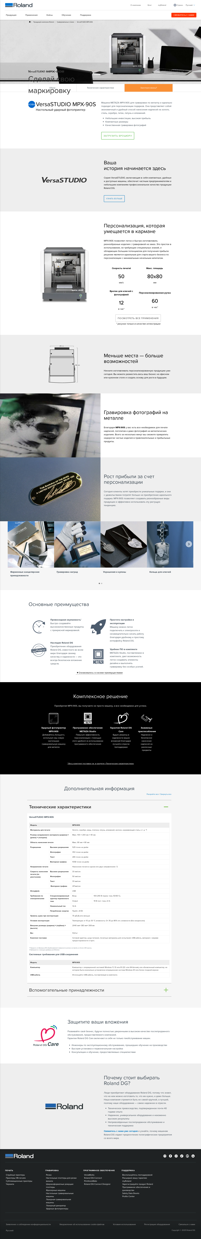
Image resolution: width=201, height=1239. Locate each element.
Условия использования (124, 1224)
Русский (190, 5)
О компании (136, 5)
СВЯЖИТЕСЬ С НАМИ (184, 15)
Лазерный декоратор (56, 1205)
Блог (150, 5)
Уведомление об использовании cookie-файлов (81, 1224)
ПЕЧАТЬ (9, 1170)
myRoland (162, 5)
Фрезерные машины (55, 1190)
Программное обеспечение (99, 1170)
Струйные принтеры (15, 1174)
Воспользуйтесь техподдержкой (137, 1174)
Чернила (10, 1184)
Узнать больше (114, 198)
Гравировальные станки (65, 22)
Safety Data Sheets (130, 1193)
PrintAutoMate (90, 1181)
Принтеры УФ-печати (16, 1177)
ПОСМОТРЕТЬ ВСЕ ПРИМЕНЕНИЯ (138, 318)
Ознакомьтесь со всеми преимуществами (99, 672)
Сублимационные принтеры (19, 1181)
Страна (180, 5)
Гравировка (52, 1170)
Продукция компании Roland (43, 22)
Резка (48, 1174)
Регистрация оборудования (157, 1224)
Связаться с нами (187, 1224)
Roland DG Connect (93, 1177)
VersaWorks (89, 1174)
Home (30, 22)
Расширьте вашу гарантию (134, 1177)
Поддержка (128, 1170)
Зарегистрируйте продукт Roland (137, 1184)
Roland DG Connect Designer (97, 1184)
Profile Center (128, 1196)
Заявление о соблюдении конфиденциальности (28, 1224)
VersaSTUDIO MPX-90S (85, 22)
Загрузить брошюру (118, 135)
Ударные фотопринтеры (57, 1208)
